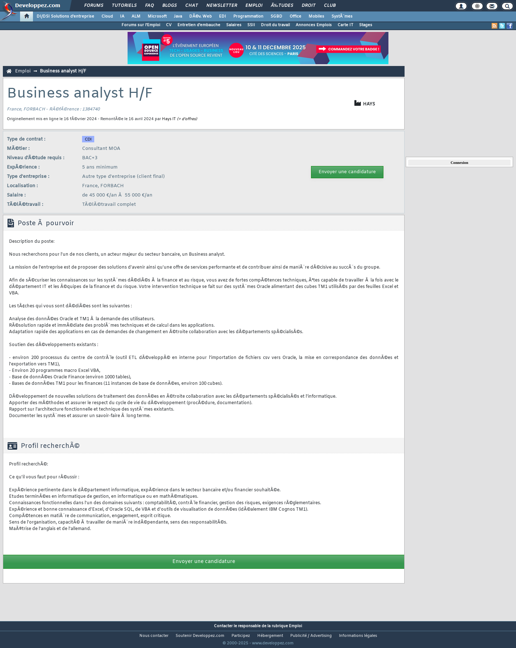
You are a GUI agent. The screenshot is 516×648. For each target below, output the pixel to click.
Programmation (248, 16)
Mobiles (316, 16)
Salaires (234, 25)
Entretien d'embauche (198, 25)
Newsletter (222, 6)
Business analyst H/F (63, 71)
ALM (136, 16)
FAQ (149, 6)
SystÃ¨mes (342, 16)
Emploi (254, 6)
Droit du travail (275, 25)
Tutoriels (124, 6)
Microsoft (157, 16)
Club (329, 6)
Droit (308, 6)
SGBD (276, 16)
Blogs (169, 6)
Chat (192, 6)
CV (169, 25)
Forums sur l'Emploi (140, 25)
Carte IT (345, 25)
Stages (365, 25)
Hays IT (169, 119)
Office (295, 16)
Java (178, 16)
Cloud (107, 16)
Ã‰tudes (282, 6)
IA (122, 16)
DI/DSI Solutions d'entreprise (65, 16)
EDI (222, 16)
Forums (93, 6)
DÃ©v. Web (200, 16)
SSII (251, 25)
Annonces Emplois (314, 25)
